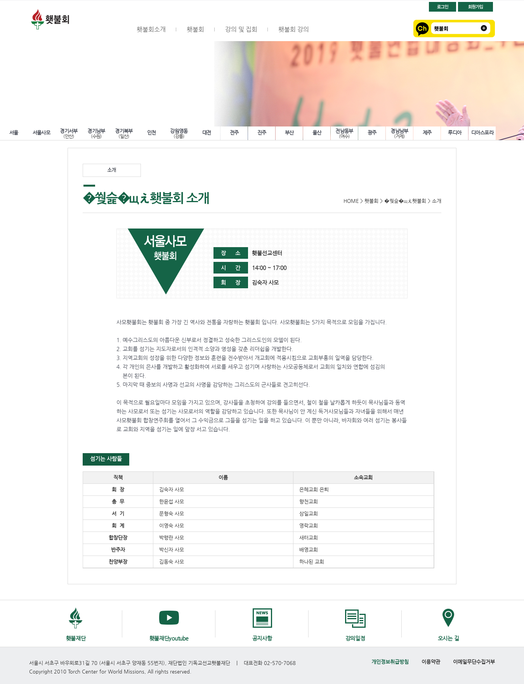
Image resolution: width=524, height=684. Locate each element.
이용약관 (431, 662)
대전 (206, 132)
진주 (261, 132)
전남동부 (344, 132)
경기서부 (68, 132)
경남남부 (399, 132)
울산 (316, 132)
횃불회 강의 (293, 29)
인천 (151, 132)
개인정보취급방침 (390, 662)
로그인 (442, 7)
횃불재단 (76, 638)
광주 (372, 132)
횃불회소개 (151, 29)
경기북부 (123, 132)
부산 (289, 132)
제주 (427, 132)
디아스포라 (482, 132)
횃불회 (73, 20)
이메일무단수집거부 (474, 662)
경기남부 (96, 132)
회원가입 (475, 7)
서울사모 (41, 132)
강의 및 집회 (241, 29)
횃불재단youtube (169, 638)
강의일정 (355, 638)
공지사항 (262, 638)
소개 (112, 170)
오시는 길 (448, 638)
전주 (234, 132)
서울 (13, 132)
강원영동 (179, 132)
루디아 (454, 132)
